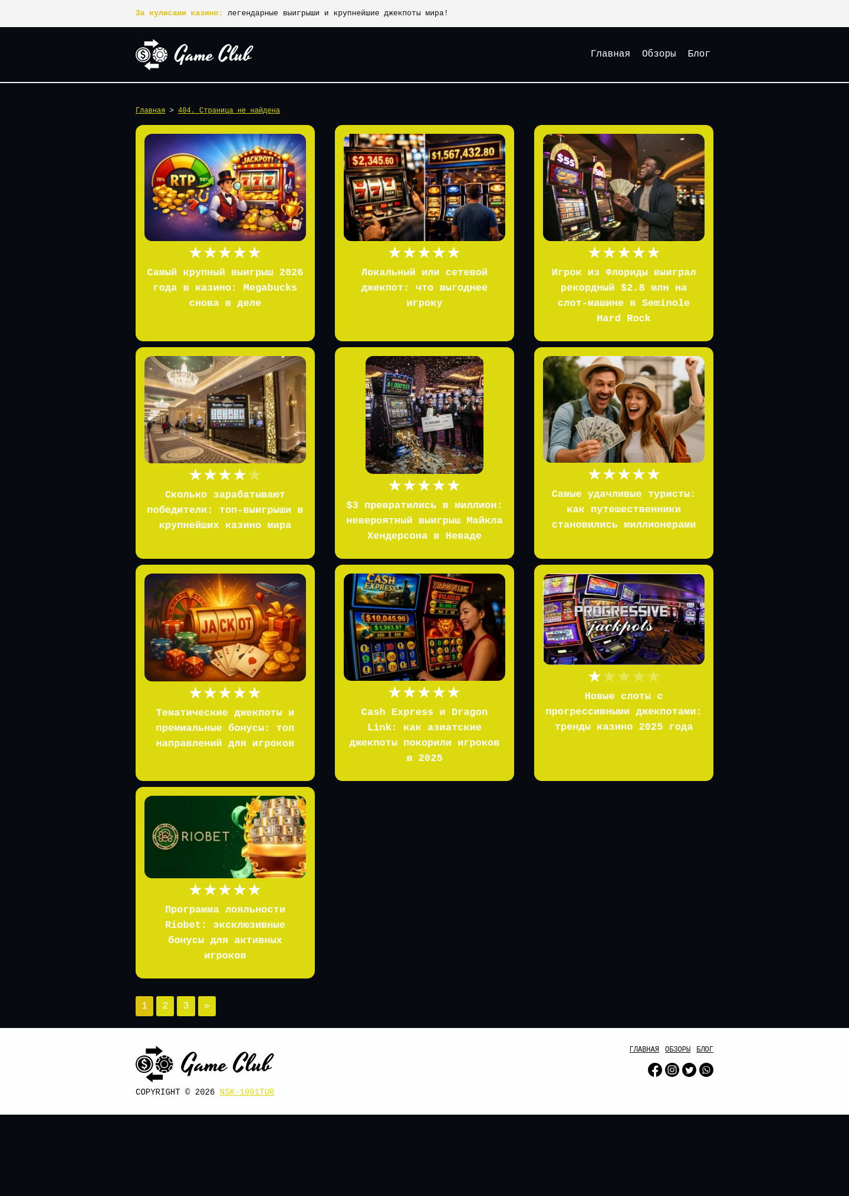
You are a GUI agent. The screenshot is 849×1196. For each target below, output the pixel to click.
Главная (610, 54)
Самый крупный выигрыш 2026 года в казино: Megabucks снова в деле (225, 288)
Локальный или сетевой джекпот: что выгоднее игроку (424, 288)
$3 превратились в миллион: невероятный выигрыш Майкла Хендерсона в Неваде (424, 521)
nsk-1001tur (247, 1092)
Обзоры (659, 54)
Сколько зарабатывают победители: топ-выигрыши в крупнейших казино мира (225, 510)
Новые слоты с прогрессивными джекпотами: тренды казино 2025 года (623, 712)
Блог (699, 54)
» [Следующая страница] (207, 1006)
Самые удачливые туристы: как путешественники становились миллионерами (624, 510)
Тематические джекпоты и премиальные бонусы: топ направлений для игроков (225, 728)
